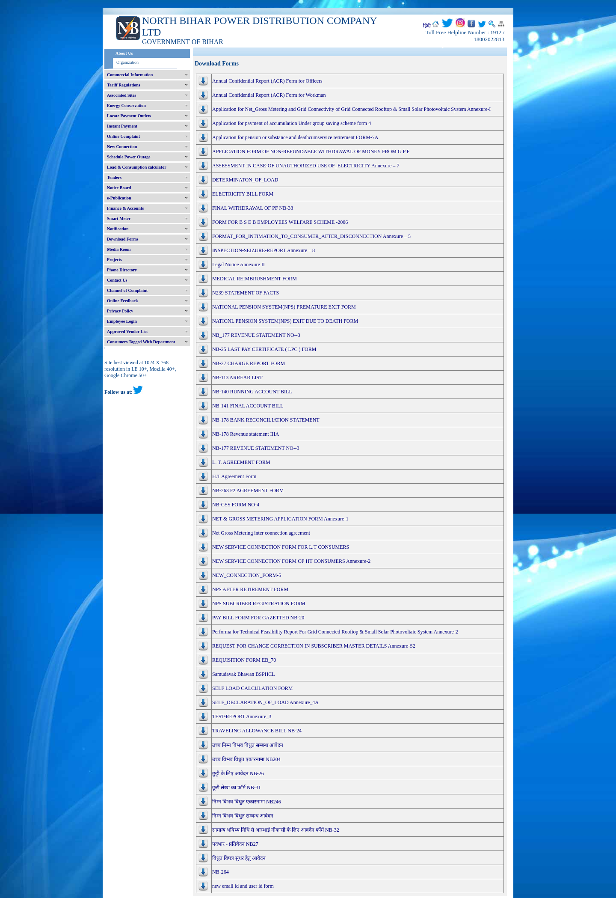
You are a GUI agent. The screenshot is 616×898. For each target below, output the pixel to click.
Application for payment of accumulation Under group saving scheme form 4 (291, 123)
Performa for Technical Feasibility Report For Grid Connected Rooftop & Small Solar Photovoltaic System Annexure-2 (335, 632)
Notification (118, 228)
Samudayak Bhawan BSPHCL (243, 674)
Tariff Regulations (123, 85)
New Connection (122, 146)
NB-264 (220, 872)
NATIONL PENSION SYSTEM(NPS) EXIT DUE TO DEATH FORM (285, 321)
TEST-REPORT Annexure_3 (241, 717)
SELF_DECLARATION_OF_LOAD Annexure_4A (265, 702)
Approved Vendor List (127, 331)
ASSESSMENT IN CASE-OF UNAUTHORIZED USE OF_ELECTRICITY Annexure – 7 (305, 166)
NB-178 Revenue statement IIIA (245, 434)
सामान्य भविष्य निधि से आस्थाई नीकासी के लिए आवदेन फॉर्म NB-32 (275, 830)
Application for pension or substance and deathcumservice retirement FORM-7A (295, 137)
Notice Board (119, 187)
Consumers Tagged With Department (141, 341)
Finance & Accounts (125, 208)
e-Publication (119, 198)
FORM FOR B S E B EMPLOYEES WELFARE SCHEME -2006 (280, 222)
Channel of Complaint (127, 290)
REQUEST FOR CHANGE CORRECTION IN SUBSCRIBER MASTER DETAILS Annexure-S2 (313, 646)
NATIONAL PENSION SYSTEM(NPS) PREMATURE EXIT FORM (284, 307)
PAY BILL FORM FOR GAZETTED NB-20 (258, 618)
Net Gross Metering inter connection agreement (261, 533)
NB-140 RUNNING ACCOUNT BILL (252, 392)
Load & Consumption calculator (136, 167)
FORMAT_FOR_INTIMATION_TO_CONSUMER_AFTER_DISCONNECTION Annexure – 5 (311, 236)
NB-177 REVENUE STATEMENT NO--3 (255, 448)
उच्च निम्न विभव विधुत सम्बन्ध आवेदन (247, 745)
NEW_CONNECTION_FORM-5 (246, 575)
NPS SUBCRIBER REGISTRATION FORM (258, 604)
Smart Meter (118, 218)
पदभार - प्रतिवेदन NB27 (235, 844)
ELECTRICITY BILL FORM (242, 194)
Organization (127, 62)
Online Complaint (123, 136)
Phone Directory (122, 270)
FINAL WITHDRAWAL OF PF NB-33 (252, 208)
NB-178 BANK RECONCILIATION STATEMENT (266, 420)
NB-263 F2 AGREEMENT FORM (248, 491)
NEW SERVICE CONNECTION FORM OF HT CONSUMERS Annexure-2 (291, 561)
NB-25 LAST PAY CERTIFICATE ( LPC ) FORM (264, 349)
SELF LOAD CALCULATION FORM (252, 688)
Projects (114, 259)
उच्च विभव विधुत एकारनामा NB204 (246, 759)
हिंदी (427, 26)
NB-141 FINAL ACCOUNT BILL (247, 406)
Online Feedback (122, 300)
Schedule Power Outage (128, 157)
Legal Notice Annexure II (238, 265)
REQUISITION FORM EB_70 (244, 660)
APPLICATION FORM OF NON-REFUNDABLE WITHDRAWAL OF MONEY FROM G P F (311, 152)
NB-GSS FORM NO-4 (235, 505)
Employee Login (122, 321)
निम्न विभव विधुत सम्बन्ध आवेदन (242, 816)
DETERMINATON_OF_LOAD (245, 180)
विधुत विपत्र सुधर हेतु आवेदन (239, 858)
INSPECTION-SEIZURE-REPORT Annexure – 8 (263, 250)
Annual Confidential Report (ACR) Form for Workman (269, 95)
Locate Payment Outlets (129, 115)
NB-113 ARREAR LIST (237, 378)
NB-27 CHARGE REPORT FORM (248, 363)
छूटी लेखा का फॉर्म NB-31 (236, 788)
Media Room (118, 249)
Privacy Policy (120, 311)
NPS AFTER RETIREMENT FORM (250, 589)
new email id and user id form (243, 886)
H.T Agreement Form (234, 476)
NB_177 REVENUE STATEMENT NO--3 (256, 335)
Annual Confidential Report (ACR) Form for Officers (267, 81)
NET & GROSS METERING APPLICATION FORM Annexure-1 (280, 519)
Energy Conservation (126, 105)
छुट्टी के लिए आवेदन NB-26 (238, 773)
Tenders (114, 177)
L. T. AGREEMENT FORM (241, 462)
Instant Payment (122, 126)
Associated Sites (121, 95)
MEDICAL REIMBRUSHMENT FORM (254, 279)
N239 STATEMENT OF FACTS (245, 293)
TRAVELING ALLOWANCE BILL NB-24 (257, 731)
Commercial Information (130, 74)
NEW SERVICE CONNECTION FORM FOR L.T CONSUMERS (280, 547)
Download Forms (123, 239)
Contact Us (117, 280)
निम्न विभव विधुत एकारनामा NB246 (246, 802)
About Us (124, 53)
